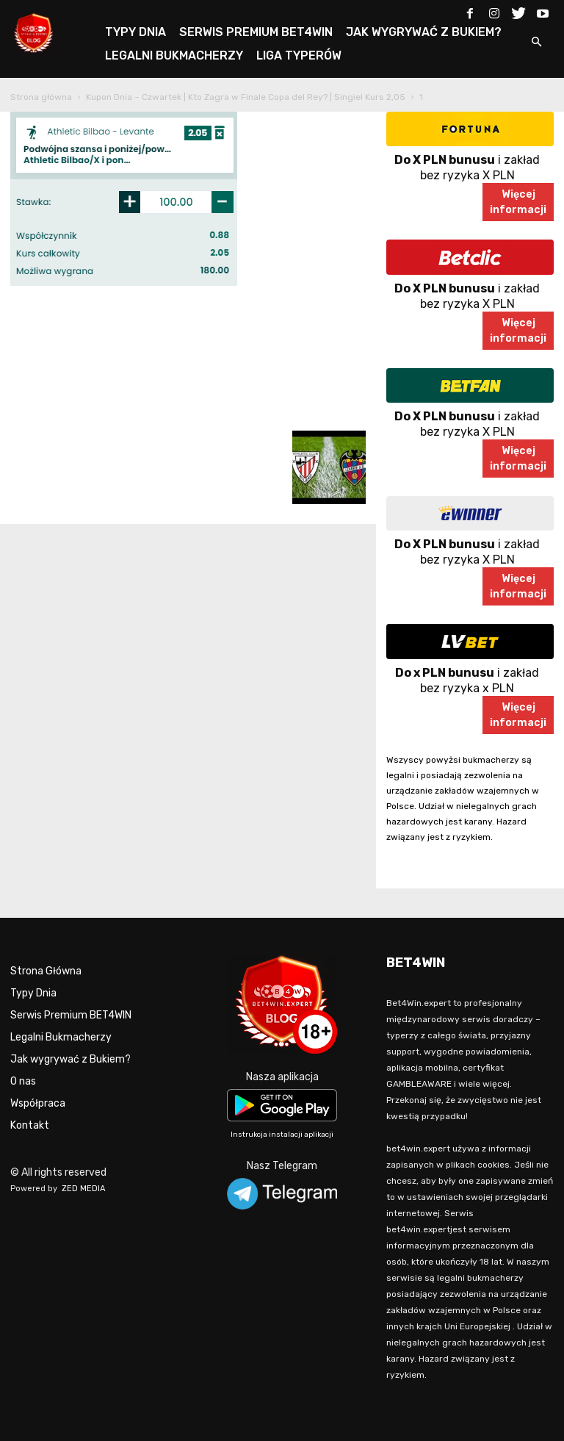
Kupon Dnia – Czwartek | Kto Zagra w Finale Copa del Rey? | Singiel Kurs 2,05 (245, 97)
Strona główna (41, 97)
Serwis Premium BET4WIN (70, 1015)
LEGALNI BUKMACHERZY (174, 55)
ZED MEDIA (84, 1188)
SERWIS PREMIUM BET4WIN (256, 32)
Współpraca (37, 1103)
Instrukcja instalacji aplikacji (282, 1134)
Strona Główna (46, 971)
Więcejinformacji (518, 202)
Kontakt (29, 1125)
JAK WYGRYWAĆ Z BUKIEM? (424, 32)
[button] (536, 43)
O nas (23, 1081)
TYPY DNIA (135, 32)
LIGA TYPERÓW (298, 55)
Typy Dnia (33, 993)
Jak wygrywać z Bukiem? (70, 1059)
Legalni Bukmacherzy (61, 1037)
